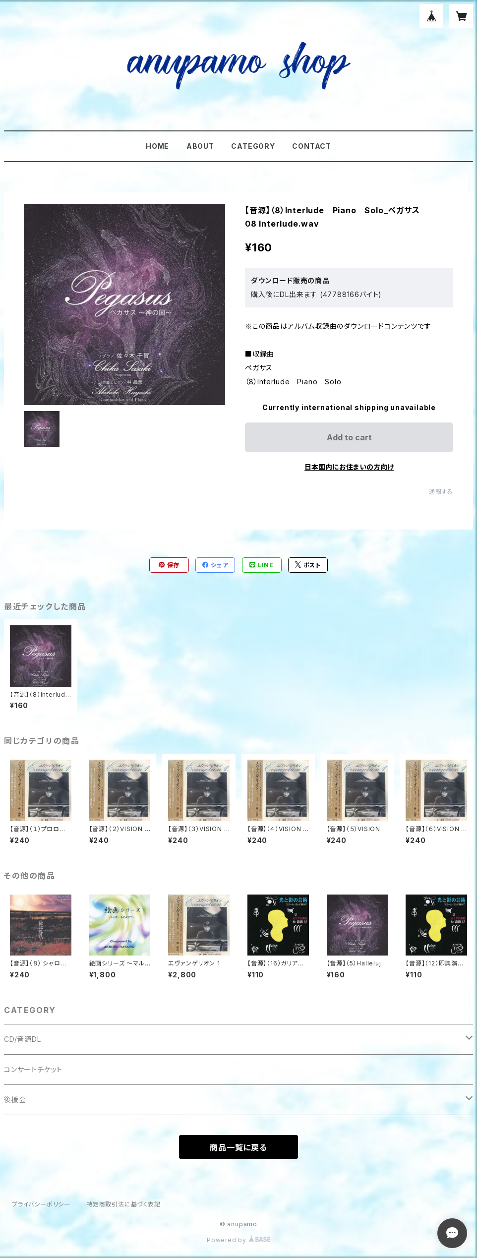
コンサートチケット (33, 1069)
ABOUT (200, 146)
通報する (441, 491)
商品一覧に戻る (238, 1147)
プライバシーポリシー (41, 1204)
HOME (157, 146)
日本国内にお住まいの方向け (349, 467)
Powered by (238, 1240)
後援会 (15, 1099)
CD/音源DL (22, 1039)
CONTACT (311, 146)
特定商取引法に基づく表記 (123, 1204)
